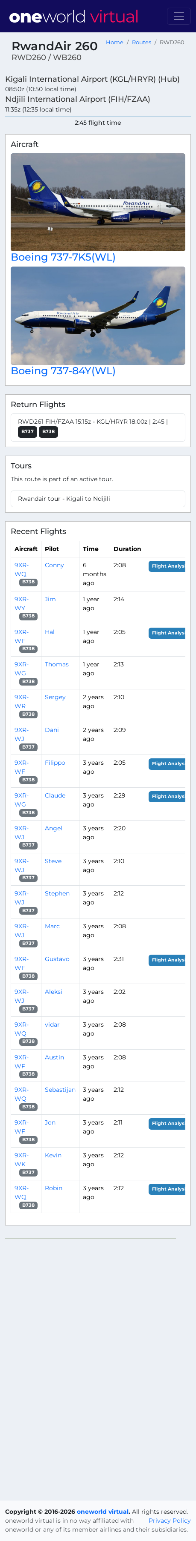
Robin (53, 1188)
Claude (55, 795)
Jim (50, 599)
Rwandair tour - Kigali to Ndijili (64, 498)
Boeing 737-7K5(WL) (63, 257)
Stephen (57, 893)
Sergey (55, 697)
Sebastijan (60, 1089)
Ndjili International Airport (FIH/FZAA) (77, 99)
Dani (52, 730)
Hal (50, 632)
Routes (141, 42)
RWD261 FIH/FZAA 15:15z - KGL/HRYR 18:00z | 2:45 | (93, 428)
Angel (53, 828)
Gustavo (57, 959)
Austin (54, 1057)
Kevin (53, 1155)
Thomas (57, 664)
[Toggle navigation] (179, 16)
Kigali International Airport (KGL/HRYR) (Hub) (92, 79)
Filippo (55, 762)
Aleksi (53, 992)
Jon (50, 1122)
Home (114, 42)
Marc (52, 926)
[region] (98, 1366)
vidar (52, 1024)
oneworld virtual (103, 1511)
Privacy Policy (170, 1520)
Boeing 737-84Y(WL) (63, 370)
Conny (54, 565)
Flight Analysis (170, 566)
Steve (53, 861)
